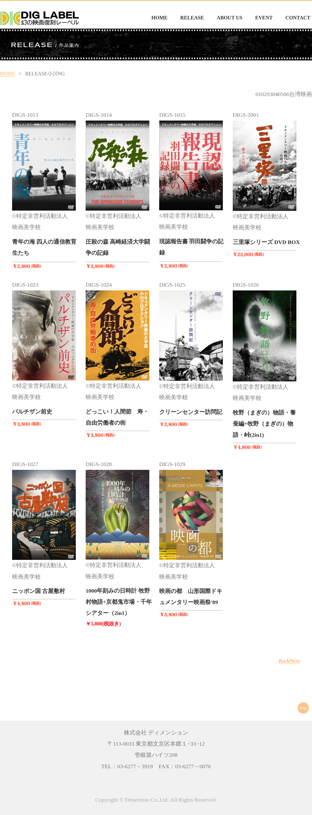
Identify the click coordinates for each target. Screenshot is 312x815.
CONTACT (297, 17)
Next (295, 661)
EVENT (264, 17)
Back (284, 661)
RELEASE (192, 17)
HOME (160, 17)
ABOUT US (230, 17)
